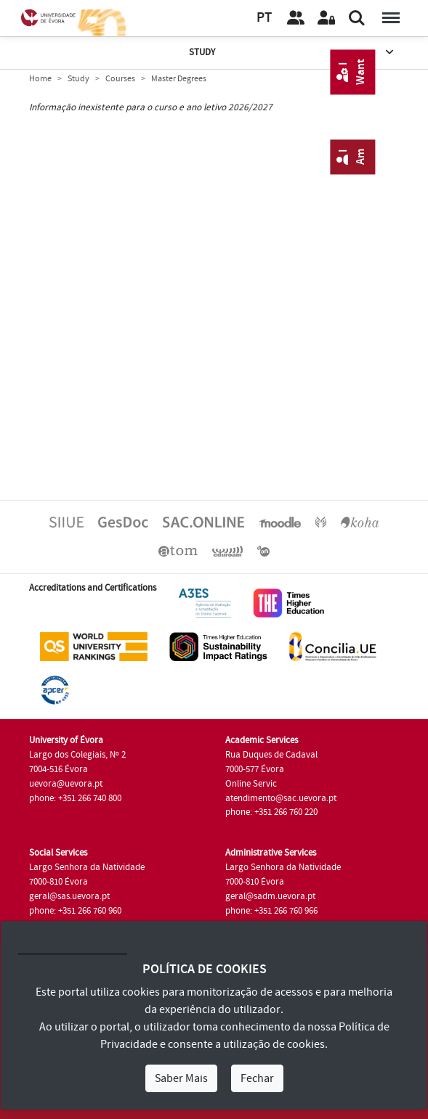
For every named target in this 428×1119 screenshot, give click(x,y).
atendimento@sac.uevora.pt (280, 798)
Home (40, 78)
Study (292, 53)
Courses (120, 78)
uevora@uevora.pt (65, 783)
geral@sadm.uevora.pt (270, 896)
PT (264, 18)
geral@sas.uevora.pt (69, 896)
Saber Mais (181, 1078)
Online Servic (251, 783)
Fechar (257, 1078)
